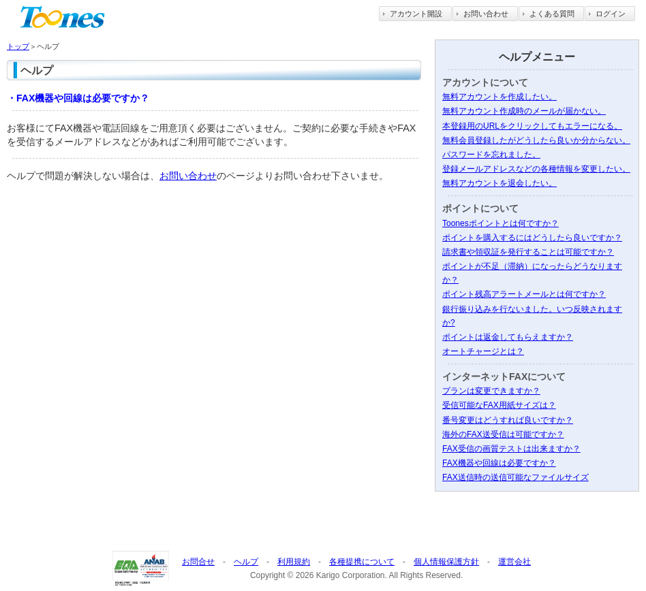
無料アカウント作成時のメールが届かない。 (524, 111)
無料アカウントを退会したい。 (499, 183)
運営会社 (514, 561)
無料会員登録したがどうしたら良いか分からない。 (536, 140)
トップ (18, 46)
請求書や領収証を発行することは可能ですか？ (528, 252)
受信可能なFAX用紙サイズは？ (499, 405)
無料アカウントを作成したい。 (499, 96)
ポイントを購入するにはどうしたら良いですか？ (532, 237)
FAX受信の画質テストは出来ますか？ (511, 448)
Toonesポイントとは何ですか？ (500, 223)
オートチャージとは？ (483, 351)
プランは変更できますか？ (491, 391)
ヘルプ (246, 561)
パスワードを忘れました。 (491, 154)
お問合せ (198, 561)
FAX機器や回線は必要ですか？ (499, 463)
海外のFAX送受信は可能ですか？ (503, 434)
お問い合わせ (188, 175)
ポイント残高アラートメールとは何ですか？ (524, 294)
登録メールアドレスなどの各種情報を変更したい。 (536, 169)
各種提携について (362, 561)
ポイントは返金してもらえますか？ (507, 337)
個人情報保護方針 (446, 561)
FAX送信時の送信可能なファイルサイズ (515, 477)
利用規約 (293, 561)
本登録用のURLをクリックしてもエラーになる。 (532, 126)
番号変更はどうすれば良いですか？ (507, 420)
